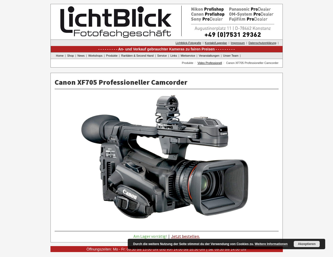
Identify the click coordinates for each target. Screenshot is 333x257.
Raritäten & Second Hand (137, 55)
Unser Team (230, 55)
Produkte (112, 55)
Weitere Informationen (271, 244)
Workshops (95, 55)
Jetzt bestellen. (185, 236)
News (81, 55)
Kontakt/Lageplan (216, 42)
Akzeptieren (307, 244)
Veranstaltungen (209, 55)
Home (59, 55)
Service (162, 55)
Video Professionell (209, 62)
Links (173, 55)
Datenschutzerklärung (262, 42)
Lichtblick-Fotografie (188, 42)
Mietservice (188, 55)
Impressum (238, 42)
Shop (70, 55)
